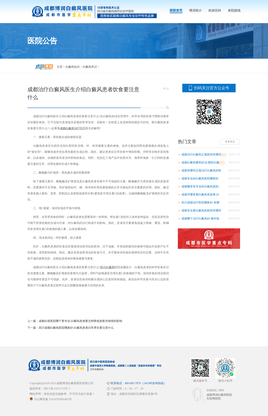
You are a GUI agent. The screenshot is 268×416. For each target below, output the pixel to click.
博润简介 (195, 10)
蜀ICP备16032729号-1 (57, 388)
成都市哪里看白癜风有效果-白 (200, 194)
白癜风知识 (72, 66)
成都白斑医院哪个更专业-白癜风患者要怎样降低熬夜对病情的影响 (80, 320)
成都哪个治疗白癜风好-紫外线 (200, 218)
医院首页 (176, 10)
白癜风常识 (90, 66)
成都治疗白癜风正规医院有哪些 (201, 154)
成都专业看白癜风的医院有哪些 (201, 210)
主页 (59, 66)
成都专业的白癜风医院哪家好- (200, 178)
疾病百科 (214, 10)
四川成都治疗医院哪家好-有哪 (200, 202)
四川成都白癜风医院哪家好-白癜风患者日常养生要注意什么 (76, 327)
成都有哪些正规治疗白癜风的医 (201, 170)
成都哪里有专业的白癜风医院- (200, 186)
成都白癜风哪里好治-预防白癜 (200, 162)
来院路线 (234, 10)
